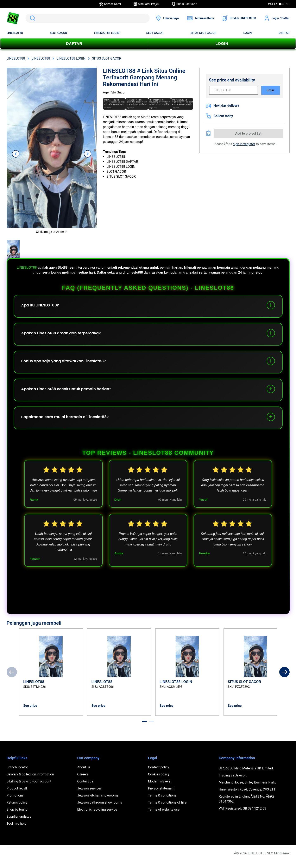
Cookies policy (158, 774)
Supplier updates (19, 816)
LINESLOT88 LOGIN (106, 33)
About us (83, 767)
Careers (83, 774)
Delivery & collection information (30, 774)
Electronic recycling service (97, 809)
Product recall (17, 788)
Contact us (85, 781)
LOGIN (247, 33)
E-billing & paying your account (29, 781)
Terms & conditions (162, 795)
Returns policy (17, 802)
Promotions (15, 795)
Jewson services (89, 788)
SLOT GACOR (58, 33)
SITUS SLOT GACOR (203, 33)
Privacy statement (161, 788)
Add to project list (248, 133)
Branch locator (17, 767)
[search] (88, 18)
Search (32, 18)
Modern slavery (159, 781)
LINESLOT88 (15, 33)
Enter (271, 90)
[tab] (144, 721)
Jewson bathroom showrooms (99, 802)
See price (30, 706)
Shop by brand (17, 809)
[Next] (284, 672)
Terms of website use (164, 809)
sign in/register (244, 144)
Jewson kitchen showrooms (97, 795)
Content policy (158, 767)
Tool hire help (16, 823)
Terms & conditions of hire (167, 802)
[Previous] (12, 672)
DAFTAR (284, 33)
